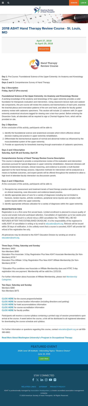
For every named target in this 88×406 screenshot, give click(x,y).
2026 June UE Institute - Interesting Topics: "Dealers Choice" (44, 350)
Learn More (44, 359)
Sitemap (43, 387)
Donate (74, 3)
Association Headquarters (40, 390)
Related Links (28, 387)
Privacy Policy (57, 387)
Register (44, 49)
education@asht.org (54, 224)
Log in (83, 3)
